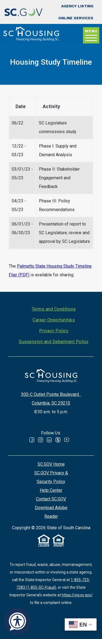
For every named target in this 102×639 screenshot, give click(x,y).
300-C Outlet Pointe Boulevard (51, 394)
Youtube (66, 439)
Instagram (40, 439)
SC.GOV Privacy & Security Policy (51, 477)
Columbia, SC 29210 (51, 403)
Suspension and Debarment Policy (54, 341)
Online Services (75, 18)
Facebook (31, 439)
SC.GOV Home (51, 464)
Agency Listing (77, 6)
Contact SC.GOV (51, 499)
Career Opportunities (54, 319)
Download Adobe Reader (51, 512)
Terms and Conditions (54, 309)
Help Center (51, 490)
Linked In (49, 439)
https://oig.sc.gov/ (77, 595)
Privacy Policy (53, 330)
